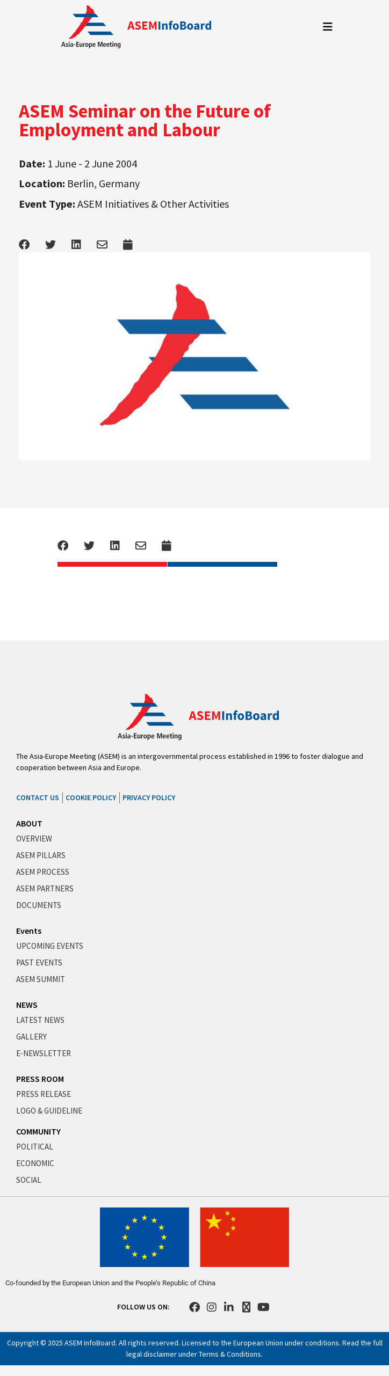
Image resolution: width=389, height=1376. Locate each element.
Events (28, 930)
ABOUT (29, 823)
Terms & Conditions (230, 1354)
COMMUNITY (38, 1131)
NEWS (27, 1004)
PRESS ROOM (40, 1078)
